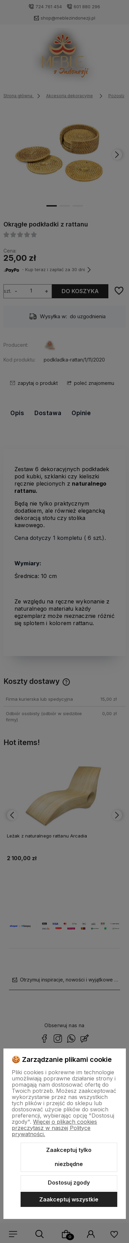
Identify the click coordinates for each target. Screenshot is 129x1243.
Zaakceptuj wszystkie (68, 1199)
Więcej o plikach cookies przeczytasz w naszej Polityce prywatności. (54, 1127)
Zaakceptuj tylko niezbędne (69, 1157)
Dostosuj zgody (69, 1182)
